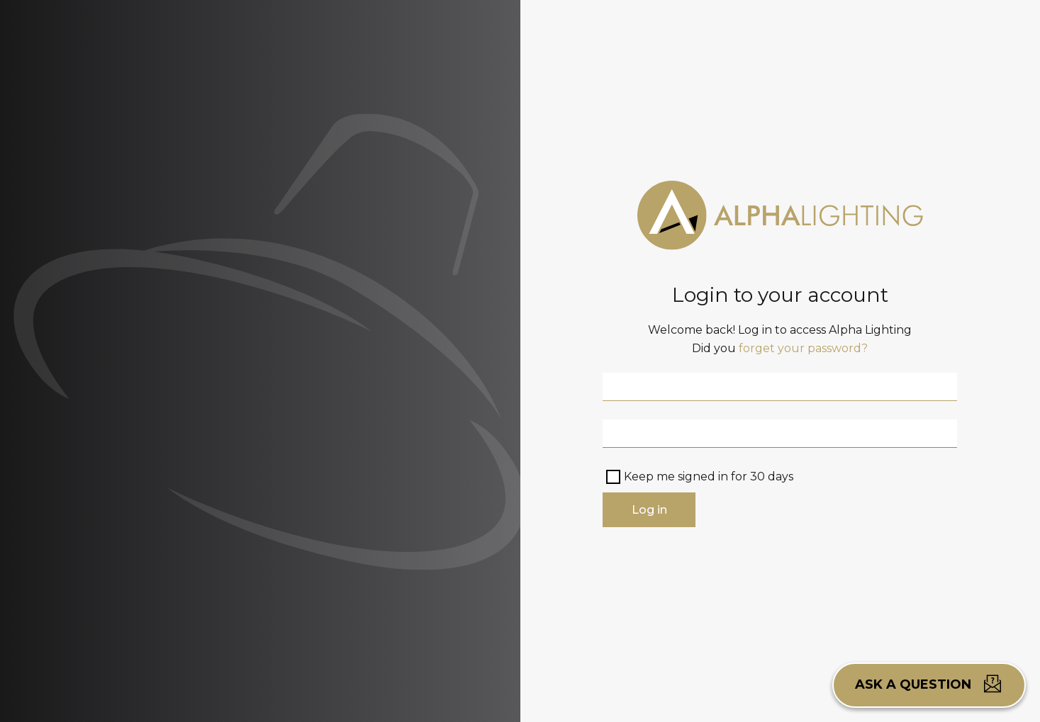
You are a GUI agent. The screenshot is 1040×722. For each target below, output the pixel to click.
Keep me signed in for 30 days (708, 476)
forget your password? (803, 348)
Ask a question (929, 683)
